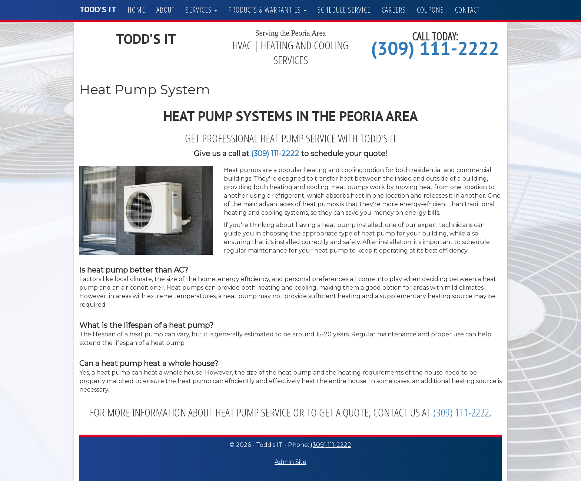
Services (201, 10)
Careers (394, 10)
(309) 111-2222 (435, 48)
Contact (467, 10)
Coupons (430, 10)
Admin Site (290, 461)
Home (136, 10)
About (165, 10)
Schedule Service (344, 10)
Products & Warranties (267, 10)
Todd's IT (97, 9)
